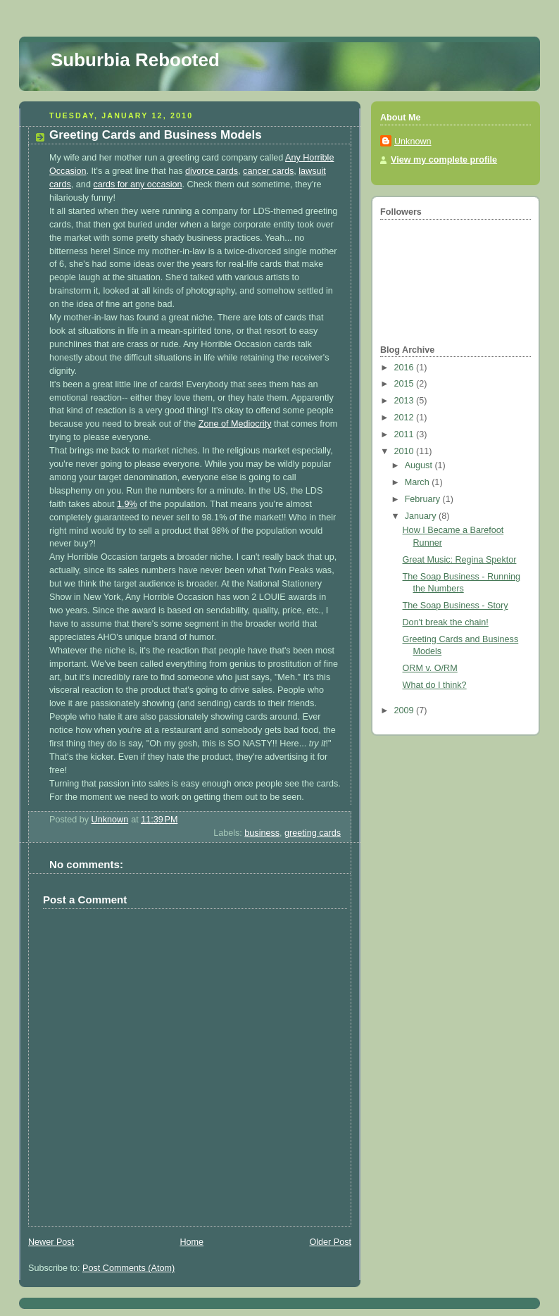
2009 (405, 710)
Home (191, 1242)
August (420, 465)
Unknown (413, 141)
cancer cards (268, 171)
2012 (405, 417)
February (424, 499)
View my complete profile (444, 160)
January (422, 516)
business (262, 833)
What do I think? (435, 685)
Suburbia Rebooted (135, 59)
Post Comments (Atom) (128, 1268)
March (418, 482)
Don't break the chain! (446, 622)
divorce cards (211, 171)
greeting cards (312, 833)
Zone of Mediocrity (235, 424)
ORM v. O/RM (430, 668)
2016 (405, 367)
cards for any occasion (137, 184)
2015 (405, 384)
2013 (405, 401)
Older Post (330, 1242)
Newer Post (51, 1242)
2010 (405, 451)
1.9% (127, 504)
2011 (405, 434)
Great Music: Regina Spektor (460, 560)
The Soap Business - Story (455, 605)
